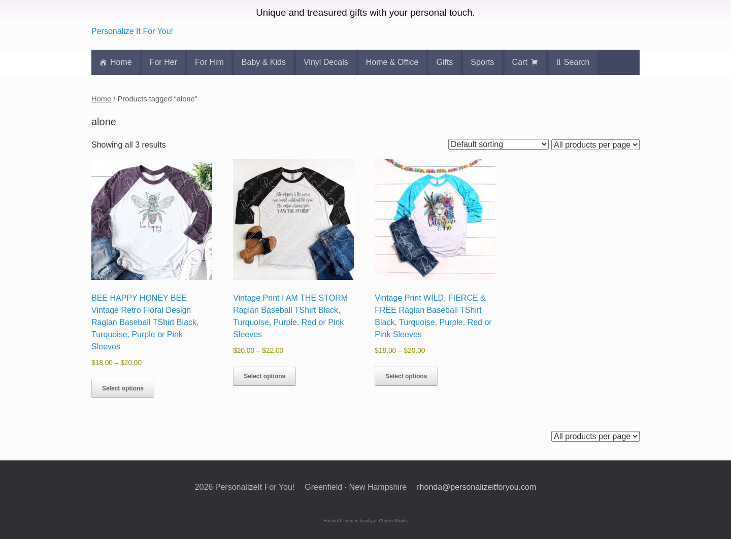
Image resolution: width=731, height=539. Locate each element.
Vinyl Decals (326, 62)
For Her (163, 62)
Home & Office (392, 62)
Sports (482, 62)
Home (121, 62)
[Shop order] (498, 144)
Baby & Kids (264, 62)
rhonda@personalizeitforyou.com (476, 487)
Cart (519, 62)
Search (577, 62)
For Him (209, 62)
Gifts (444, 62)
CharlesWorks (393, 520)
